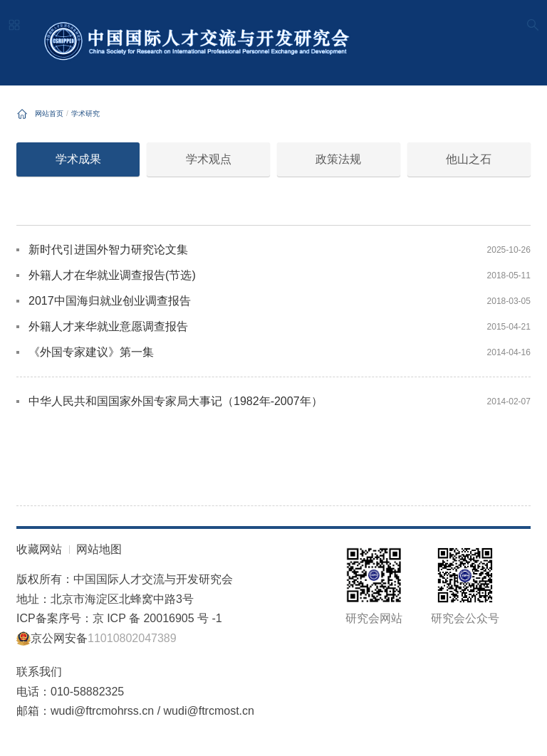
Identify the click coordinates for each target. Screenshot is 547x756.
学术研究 (85, 113)
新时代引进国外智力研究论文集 (108, 249)
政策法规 (338, 159)
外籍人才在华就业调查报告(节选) (112, 275)
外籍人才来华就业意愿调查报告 (108, 326)
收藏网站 (39, 549)
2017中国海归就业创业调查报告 (109, 301)
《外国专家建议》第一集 (91, 352)
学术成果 (78, 159)
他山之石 (468, 159)
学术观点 (208, 159)
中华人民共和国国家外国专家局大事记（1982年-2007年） (175, 401)
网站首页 (49, 113)
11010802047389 (132, 638)
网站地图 (99, 549)
